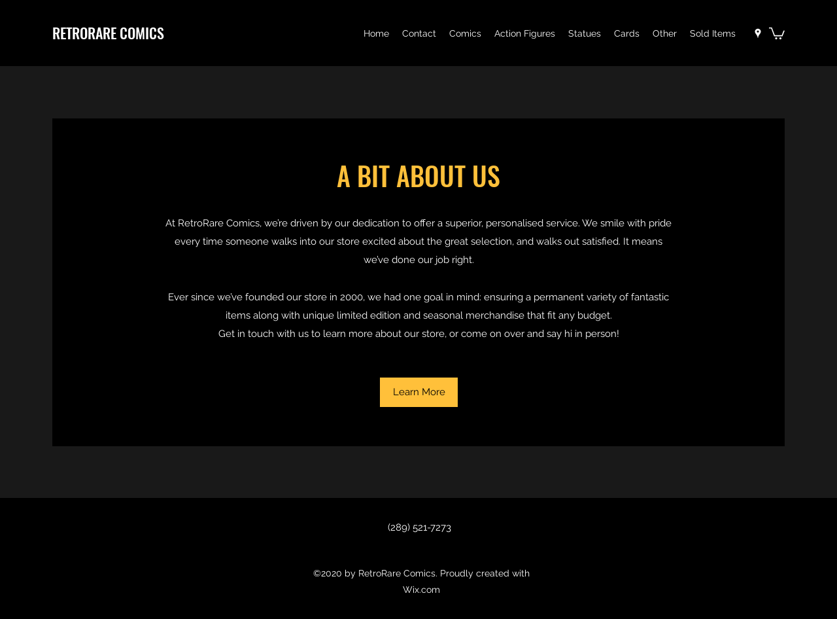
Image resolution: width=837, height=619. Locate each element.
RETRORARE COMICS (108, 32)
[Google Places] (757, 33)
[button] (465, 33)
